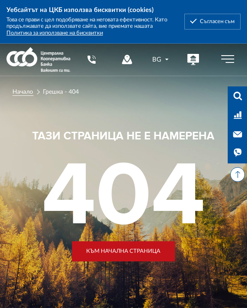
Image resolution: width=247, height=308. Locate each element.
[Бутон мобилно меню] (227, 59)
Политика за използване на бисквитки (54, 33)
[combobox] (161, 60)
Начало (22, 92)
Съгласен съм (217, 21)
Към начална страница (123, 251)
